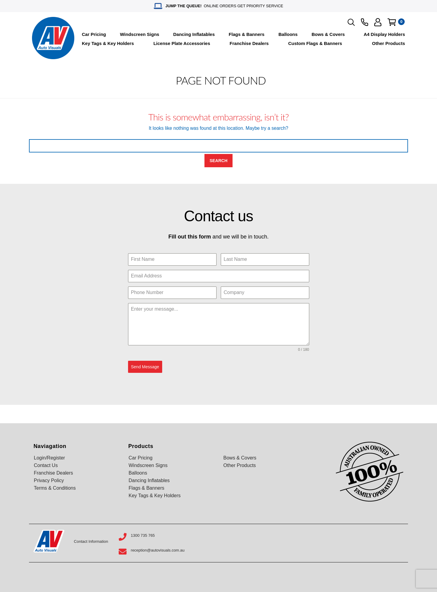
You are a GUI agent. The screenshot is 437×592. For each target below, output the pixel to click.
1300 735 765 (143, 535)
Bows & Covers (328, 34)
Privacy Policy (49, 479)
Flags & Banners (246, 34)
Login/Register (49, 457)
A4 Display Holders (384, 34)
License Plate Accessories (181, 43)
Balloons (287, 34)
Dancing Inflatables (194, 34)
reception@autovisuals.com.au (158, 549)
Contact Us (46, 464)
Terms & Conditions (55, 487)
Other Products (388, 43)
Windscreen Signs (139, 34)
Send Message (145, 366)
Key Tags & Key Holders (108, 43)
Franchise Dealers (249, 43)
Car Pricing (94, 34)
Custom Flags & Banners (315, 43)
